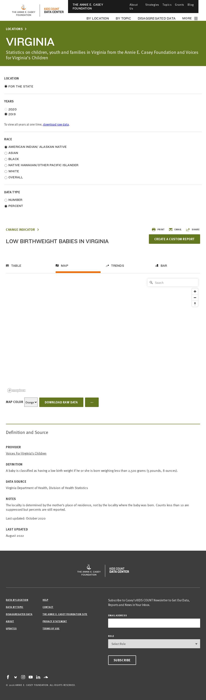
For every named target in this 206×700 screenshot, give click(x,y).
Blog (191, 5)
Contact (48, 607)
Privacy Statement (55, 621)
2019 (12, 114)
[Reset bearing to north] (195, 304)
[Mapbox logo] (16, 390)
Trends (117, 266)
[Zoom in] (195, 291)
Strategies (152, 5)
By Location (98, 18)
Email (175, 229)
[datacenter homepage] (54, 10)
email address (117, 615)
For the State (20, 86)
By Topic (123, 18)
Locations (14, 29)
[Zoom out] (195, 297)
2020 (12, 109)
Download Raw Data (61, 402)
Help (45, 599)
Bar (164, 266)
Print (158, 229)
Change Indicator (20, 229)
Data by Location (17, 599)
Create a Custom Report (174, 239)
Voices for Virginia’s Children (26, 453)
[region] (103, 335)
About (10, 621)
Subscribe (122, 660)
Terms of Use (51, 628)
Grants (179, 5)
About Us (134, 6)
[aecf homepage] (24, 10)
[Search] (173, 282)
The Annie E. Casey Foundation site (65, 614)
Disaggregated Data (157, 18)
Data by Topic (14, 607)
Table (16, 266)
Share (193, 229)
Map (64, 266)
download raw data (56, 124)
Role (111, 636)
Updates (11, 628)
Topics (167, 5)
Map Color (14, 401)
